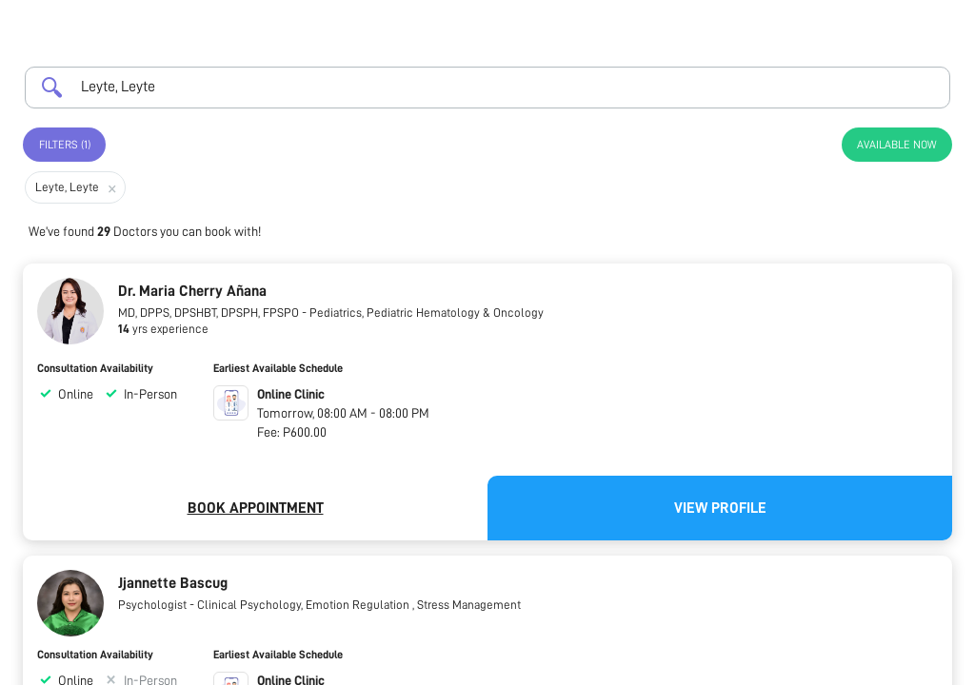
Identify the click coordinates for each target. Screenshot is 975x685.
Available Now (897, 144)
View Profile (720, 508)
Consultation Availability (95, 368)
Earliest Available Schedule (278, 368)
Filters (64, 144)
